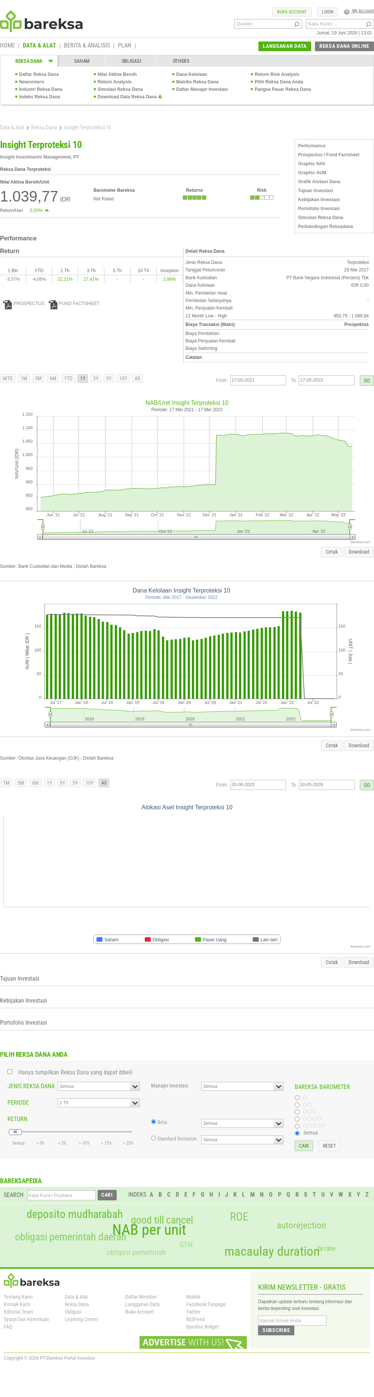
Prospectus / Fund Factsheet (328, 154)
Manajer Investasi (169, 1086)
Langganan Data (142, 1304)
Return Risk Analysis (277, 74)
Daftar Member (141, 1297)
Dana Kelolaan (191, 74)
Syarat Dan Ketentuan (26, 1319)
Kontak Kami (17, 1304)
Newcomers (31, 81)
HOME (7, 46)
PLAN (124, 46)
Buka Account (139, 1312)
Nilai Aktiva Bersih (117, 74)
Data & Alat (12, 127)
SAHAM (82, 61)
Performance (311, 145)
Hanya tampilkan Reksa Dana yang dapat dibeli (75, 1072)
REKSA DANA (28, 61)
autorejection (301, 1225)
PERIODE (18, 1102)
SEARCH (14, 1194)
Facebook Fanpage (206, 1304)
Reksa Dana (44, 127)
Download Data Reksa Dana (127, 96)
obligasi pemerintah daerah (70, 1237)
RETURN (17, 1119)
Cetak (332, 552)
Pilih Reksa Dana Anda (279, 81)
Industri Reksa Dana (40, 89)
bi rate (326, 1248)
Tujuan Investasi (315, 190)
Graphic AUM (312, 172)
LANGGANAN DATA (285, 46)
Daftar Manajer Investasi (202, 89)
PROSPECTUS (24, 303)
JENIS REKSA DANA (31, 1086)
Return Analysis (115, 81)
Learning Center (81, 1319)
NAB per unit (149, 1229)
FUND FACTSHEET (74, 303)
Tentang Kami (18, 1297)
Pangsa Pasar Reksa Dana (283, 89)
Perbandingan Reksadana (325, 226)
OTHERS (181, 61)
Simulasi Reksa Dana (120, 89)
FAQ (8, 1327)
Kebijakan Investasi (319, 199)
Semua (310, 1133)
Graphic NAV (311, 163)
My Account (359, 10)
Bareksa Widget (202, 1327)
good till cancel (162, 1220)
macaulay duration (272, 1251)
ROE (239, 1216)
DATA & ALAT (39, 46)
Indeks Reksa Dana (39, 96)
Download (359, 552)
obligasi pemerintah (136, 1252)
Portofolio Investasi (319, 208)
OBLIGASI (131, 61)
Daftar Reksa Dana (39, 74)
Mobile (193, 1297)
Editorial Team (18, 1312)
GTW (186, 1244)
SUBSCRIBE (276, 1330)
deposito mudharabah (75, 1214)
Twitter (193, 1312)
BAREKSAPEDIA (21, 1181)
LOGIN (327, 12)
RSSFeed (195, 1319)
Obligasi (73, 1312)
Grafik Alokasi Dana (319, 181)
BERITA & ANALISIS (87, 46)
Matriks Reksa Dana (197, 81)
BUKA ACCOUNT (292, 12)
